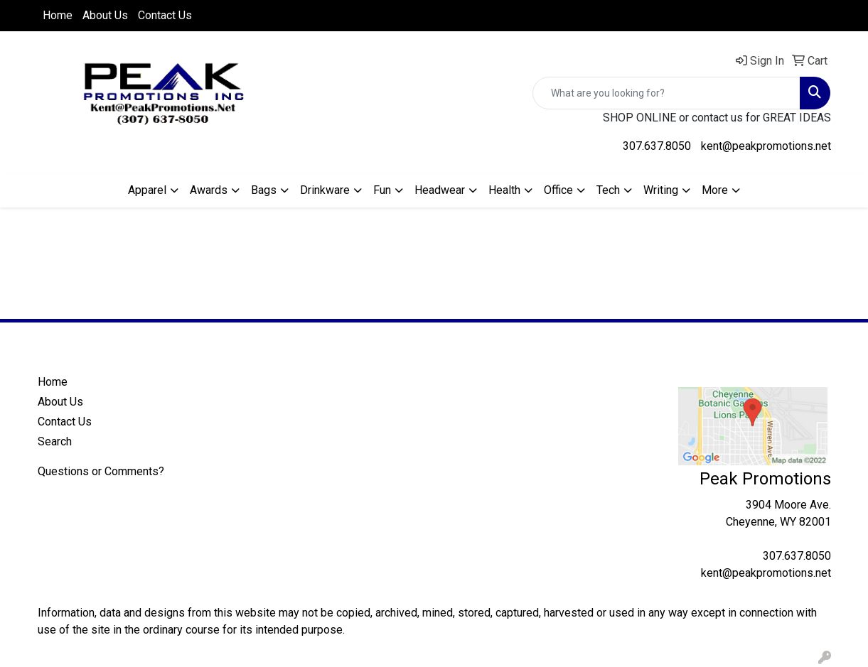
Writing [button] (660, 190)
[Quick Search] (666, 93)
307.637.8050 (657, 146)
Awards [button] (208, 190)
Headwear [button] (439, 190)
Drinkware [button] (325, 190)
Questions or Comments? (101, 471)
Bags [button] (264, 190)
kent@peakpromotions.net (766, 146)
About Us (105, 15)
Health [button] (504, 190)
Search (55, 441)
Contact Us (165, 15)
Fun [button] (382, 190)
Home (58, 15)
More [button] (715, 190)
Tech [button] (608, 190)
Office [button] (558, 190)
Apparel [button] (147, 190)
